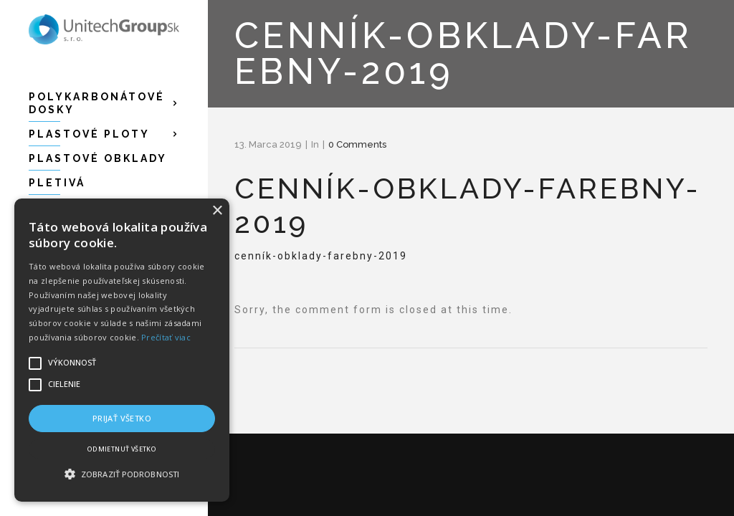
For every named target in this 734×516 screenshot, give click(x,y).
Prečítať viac (166, 337)
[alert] (121, 350)
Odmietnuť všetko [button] (121, 449)
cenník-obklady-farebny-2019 (320, 256)
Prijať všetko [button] (121, 418)
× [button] (216, 211)
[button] (122, 474)
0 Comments (357, 144)
